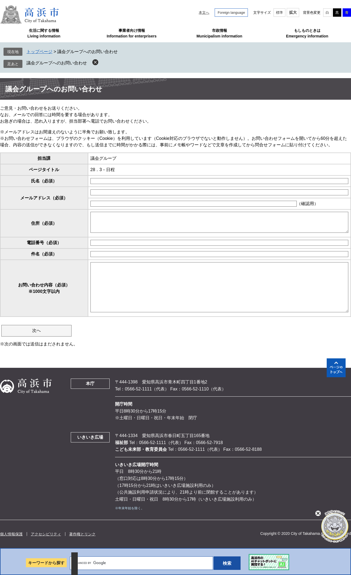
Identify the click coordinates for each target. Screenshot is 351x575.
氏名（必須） (44, 181)
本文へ (204, 13)
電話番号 (44, 242)
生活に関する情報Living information (43, 33)
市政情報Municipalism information (219, 33)
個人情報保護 (11, 534)
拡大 (293, 12)
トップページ (39, 51)
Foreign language (231, 13)
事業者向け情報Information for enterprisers (131, 33)
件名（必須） (44, 254)
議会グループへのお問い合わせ (56, 63)
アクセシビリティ (46, 534)
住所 (44, 223)
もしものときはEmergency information (307, 33)
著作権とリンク (82, 534)
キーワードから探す (46, 562)
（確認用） (307, 203)
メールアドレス (44, 198)
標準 (279, 13)
